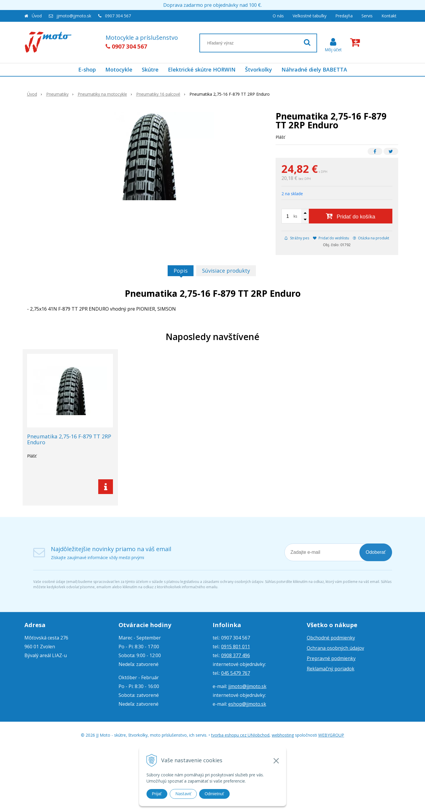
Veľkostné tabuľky (309, 16)
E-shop (87, 69)
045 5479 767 (235, 673)
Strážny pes (296, 238)
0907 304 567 (118, 16)
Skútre (150, 69)
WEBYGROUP (331, 735)
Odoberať (376, 552)
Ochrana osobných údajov (335, 648)
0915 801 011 (235, 646)
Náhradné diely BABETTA (314, 69)
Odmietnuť (214, 793)
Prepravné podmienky (331, 658)
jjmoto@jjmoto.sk (73, 16)
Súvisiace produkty (226, 270)
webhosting (283, 735)
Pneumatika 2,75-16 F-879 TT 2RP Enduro (69, 439)
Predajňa (344, 16)
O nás (278, 16)
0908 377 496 (235, 655)
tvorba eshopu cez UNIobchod (240, 735)
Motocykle (118, 69)
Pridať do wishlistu (331, 238)
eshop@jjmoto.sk (247, 704)
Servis (367, 16)
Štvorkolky (258, 69)
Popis (181, 270)
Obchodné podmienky (331, 637)
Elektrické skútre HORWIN (202, 69)
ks (295, 216)
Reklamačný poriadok (330, 668)
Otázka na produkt (371, 238)
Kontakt (388, 16)
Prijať (157, 793)
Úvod (37, 16)
